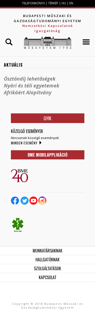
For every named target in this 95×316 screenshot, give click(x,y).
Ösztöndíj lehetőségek (29, 78)
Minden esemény (24, 142)
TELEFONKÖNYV (33, 3)
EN (71, 3)
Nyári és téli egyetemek (31, 85)
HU (64, 3)
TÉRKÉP (53, 3)
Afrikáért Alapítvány (27, 92)
